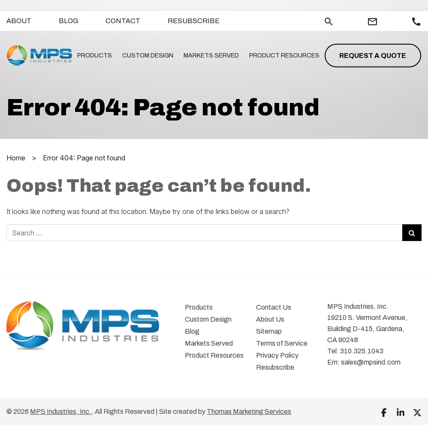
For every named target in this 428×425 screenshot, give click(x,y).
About (18, 20)
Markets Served (211, 55)
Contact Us (273, 307)
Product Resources (284, 55)
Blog (68, 20)
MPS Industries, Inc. (60, 411)
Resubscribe (194, 20)
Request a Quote (372, 55)
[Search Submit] (412, 232)
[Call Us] (416, 21)
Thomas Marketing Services (249, 411)
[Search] (328, 21)
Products (94, 55)
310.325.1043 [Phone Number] (361, 351)
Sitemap (269, 331)
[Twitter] (417, 412)
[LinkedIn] (400, 412)
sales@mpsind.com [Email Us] (371, 362)
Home (15, 158)
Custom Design (147, 55)
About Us (270, 319)
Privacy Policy (277, 355)
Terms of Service (281, 343)
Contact (122, 20)
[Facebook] (384, 412)
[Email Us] (372, 21)
